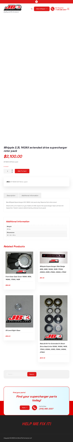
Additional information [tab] (30, 196)
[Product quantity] (8, 171)
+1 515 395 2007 (60, 10)
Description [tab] (11, 196)
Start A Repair (41, 9)
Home (20, 81)
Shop (28, 81)
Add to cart (22, 171)
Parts (24, 407)
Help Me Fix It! (36, 423)
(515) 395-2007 (46, 408)
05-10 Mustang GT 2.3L (42, 81)
